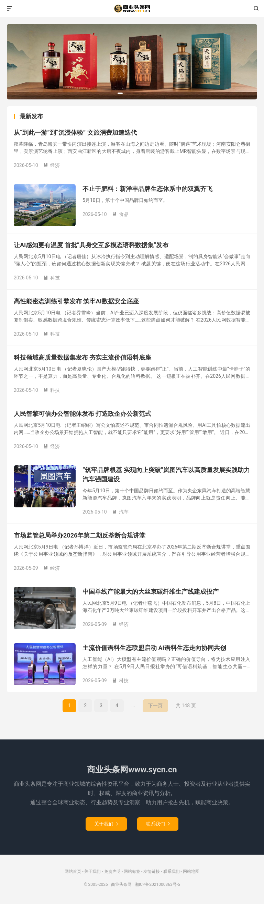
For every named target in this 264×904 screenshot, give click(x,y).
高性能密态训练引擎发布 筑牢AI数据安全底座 (76, 301)
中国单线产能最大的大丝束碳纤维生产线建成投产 (150, 591)
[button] (120, 93)
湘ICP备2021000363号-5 (157, 884)
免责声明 (112, 871)
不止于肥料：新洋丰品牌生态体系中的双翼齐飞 (147, 188)
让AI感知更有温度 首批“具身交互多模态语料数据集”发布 (91, 245)
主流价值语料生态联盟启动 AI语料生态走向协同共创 (154, 647)
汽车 (120, 512)
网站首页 (73, 871)
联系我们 (158, 824)
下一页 (155, 705)
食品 (120, 214)
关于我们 (106, 824)
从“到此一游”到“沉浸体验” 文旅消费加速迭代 (75, 132)
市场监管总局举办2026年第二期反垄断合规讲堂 (79, 535)
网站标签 (132, 871)
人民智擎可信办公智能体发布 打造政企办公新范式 (82, 413)
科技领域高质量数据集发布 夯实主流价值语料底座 (82, 357)
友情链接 (151, 871)
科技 (51, 277)
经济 (51, 165)
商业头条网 (132, 8)
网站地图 (191, 871)
